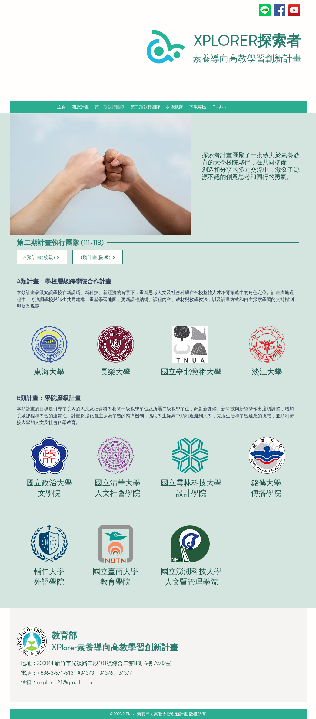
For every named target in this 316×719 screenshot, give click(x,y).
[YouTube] (294, 10)
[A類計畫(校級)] (42, 257)
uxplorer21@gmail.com (64, 682)
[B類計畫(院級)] (97, 257)
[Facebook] (279, 10)
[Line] (265, 10)
